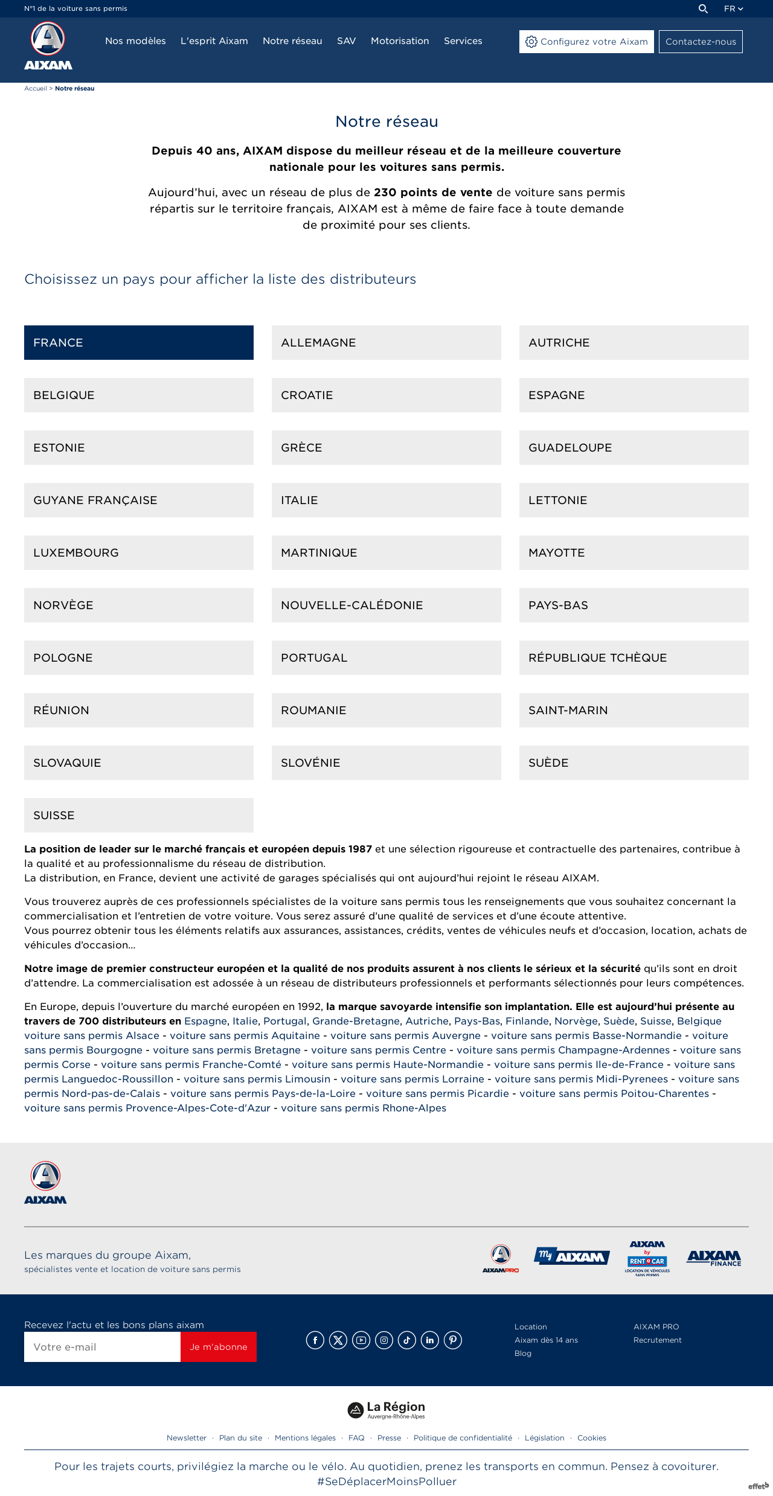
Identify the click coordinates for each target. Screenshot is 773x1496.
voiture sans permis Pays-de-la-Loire (263, 1093)
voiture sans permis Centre (378, 1050)
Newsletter (187, 1437)
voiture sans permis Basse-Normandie (586, 1035)
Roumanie (314, 710)
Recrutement (657, 1339)
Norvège (63, 605)
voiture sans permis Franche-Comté (191, 1064)
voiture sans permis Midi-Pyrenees (581, 1079)
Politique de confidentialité (463, 1437)
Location (531, 1326)
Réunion (61, 710)
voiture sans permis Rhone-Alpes (363, 1108)
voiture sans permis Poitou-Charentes (614, 1093)
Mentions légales (305, 1437)
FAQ (356, 1437)
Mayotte (556, 552)
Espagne (556, 395)
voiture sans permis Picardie (437, 1093)
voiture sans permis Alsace (91, 1035)
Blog (523, 1353)
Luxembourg (76, 552)
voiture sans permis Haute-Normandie (388, 1064)
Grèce (301, 447)
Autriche (559, 342)
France (58, 342)
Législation (545, 1437)
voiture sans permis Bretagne (227, 1050)
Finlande (527, 1021)
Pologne (63, 657)
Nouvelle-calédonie (352, 605)
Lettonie (558, 500)
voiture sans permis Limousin (257, 1079)
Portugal (314, 657)
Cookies (591, 1437)
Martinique (319, 552)
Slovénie (311, 762)
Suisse (54, 815)
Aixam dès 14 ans (546, 1339)
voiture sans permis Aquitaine (245, 1035)
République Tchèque (597, 657)
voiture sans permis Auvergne (405, 1035)
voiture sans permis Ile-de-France (579, 1064)
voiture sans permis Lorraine (412, 1079)
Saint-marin (568, 710)
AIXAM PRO (656, 1326)
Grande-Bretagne (356, 1021)
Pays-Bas (558, 605)
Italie (299, 500)
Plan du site (240, 1437)
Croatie (307, 395)
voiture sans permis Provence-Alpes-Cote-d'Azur (147, 1108)
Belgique (64, 395)
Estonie (59, 447)
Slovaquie (67, 762)
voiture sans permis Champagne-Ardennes (563, 1050)
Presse (389, 1437)
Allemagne (318, 342)
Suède (548, 762)
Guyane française (95, 500)
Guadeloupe (570, 447)
